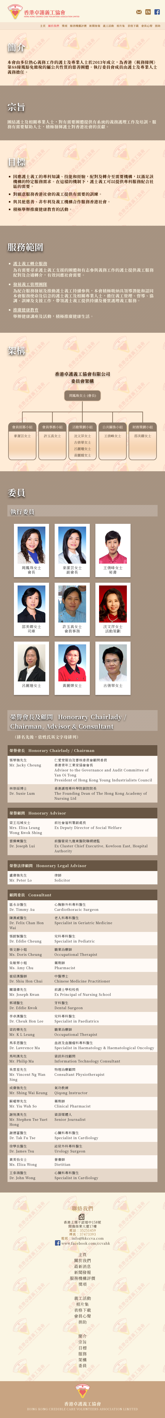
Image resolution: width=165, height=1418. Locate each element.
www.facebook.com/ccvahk (82, 1243)
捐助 (158, 26)
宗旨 (16, 106)
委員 (16, 492)
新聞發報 (94, 26)
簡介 (16, 47)
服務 (82, 1354)
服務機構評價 (78, 26)
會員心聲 (146, 26)
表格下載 (133, 26)
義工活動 (108, 26)
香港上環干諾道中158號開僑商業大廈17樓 (82, 1221)
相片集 (121, 26)
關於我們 (82, 1260)
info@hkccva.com (88, 1238)
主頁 (43, 26)
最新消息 (82, 1266)
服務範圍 (25, 246)
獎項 (64, 26)
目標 (16, 161)
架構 (16, 350)
